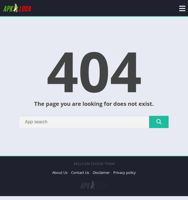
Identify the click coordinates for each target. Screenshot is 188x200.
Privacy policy (124, 172)
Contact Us (80, 172)
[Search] (94, 122)
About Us (59, 172)
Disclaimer (101, 172)
